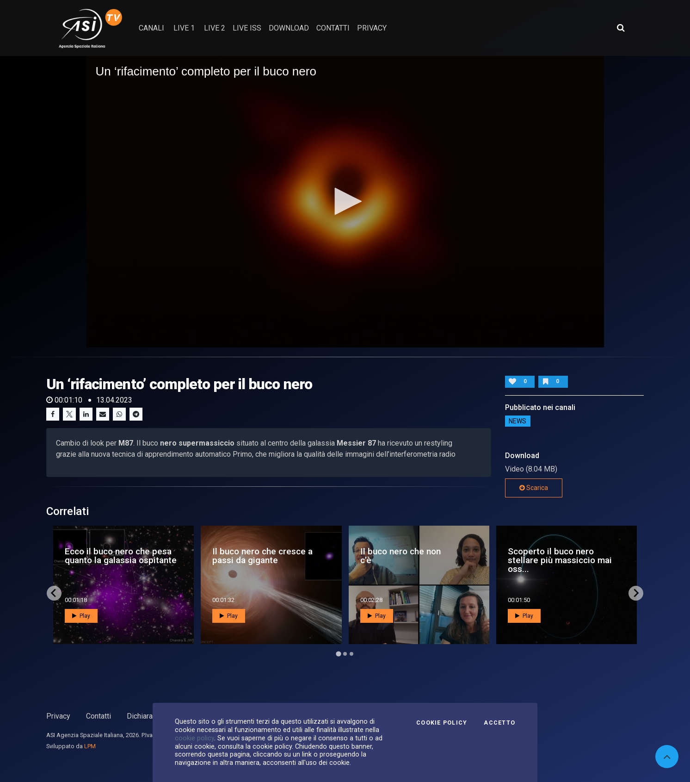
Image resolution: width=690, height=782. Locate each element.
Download (289, 28)
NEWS (517, 421)
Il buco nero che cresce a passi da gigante (262, 555)
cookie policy (194, 738)
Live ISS (247, 28)
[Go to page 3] (351, 654)
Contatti (98, 716)
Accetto (499, 723)
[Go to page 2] (345, 654)
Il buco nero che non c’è (400, 555)
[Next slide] (635, 593)
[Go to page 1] (338, 653)
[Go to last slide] (54, 593)
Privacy (58, 716)
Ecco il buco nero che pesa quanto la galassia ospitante (121, 555)
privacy (372, 28)
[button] (345, 201)
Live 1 (184, 28)
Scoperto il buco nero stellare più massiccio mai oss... (560, 560)
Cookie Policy (441, 723)
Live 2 (214, 28)
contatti (333, 28)
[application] (345, 201)
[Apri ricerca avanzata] (620, 27)
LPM (90, 746)
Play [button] (81, 616)
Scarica (533, 487)
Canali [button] (151, 28)
